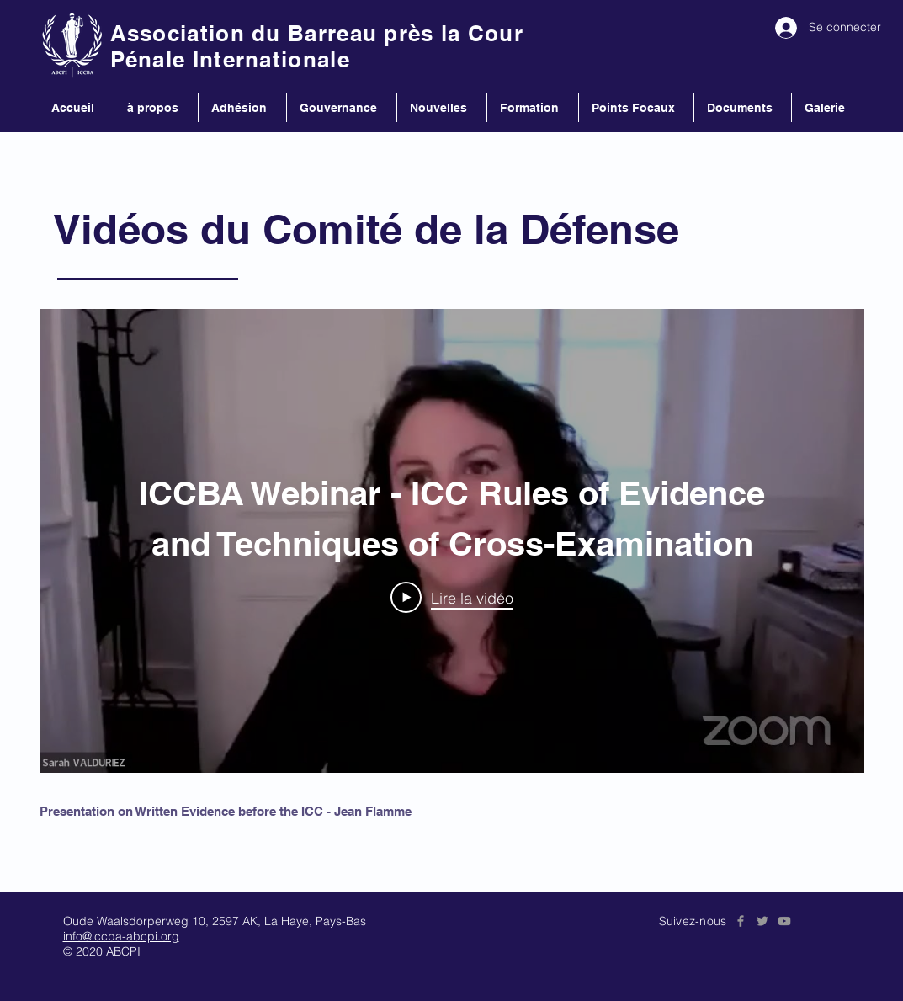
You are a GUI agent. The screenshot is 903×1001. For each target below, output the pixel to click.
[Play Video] (451, 597)
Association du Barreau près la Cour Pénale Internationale (317, 46)
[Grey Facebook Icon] (740, 921)
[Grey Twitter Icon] (762, 921)
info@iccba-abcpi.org (121, 936)
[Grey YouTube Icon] (784, 921)
